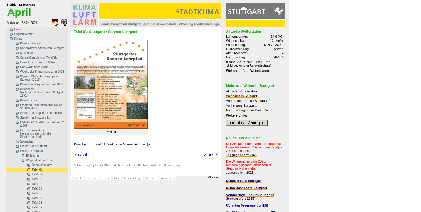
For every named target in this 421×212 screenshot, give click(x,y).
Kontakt (77, 178)
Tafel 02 (37, 174)
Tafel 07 (37, 198)
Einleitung (32, 155)
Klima (18, 38)
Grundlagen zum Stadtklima (38, 62)
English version (24, 34)
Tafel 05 (37, 188)
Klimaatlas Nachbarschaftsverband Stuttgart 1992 (41, 92)
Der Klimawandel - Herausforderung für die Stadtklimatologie (35, 133)
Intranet (151, 178)
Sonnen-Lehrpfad (31, 151)
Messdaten (27, 52)
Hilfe (117, 178)
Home (18, 29)
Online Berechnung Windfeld (38, 57)
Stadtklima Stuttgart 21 (35, 117)
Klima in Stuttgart (31, 43)
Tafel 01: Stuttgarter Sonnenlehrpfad (120, 144)
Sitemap (92, 178)
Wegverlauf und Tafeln (40, 160)
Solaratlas (26, 141)
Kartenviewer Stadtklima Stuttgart (42, 48)
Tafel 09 (37, 207)
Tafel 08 (37, 202)
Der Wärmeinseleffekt (34, 67)
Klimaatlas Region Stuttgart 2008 (41, 84)
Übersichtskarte (42, 165)
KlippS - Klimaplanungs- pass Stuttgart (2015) (39, 78)
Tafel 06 (37, 193)
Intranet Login (133, 178)
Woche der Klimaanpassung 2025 (42, 71)
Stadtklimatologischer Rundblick (41, 113)
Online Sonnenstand (33, 146)
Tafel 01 (37, 169)
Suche (106, 178)
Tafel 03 (37, 179)
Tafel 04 (37, 184)
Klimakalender (29, 100)
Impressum (167, 178)
